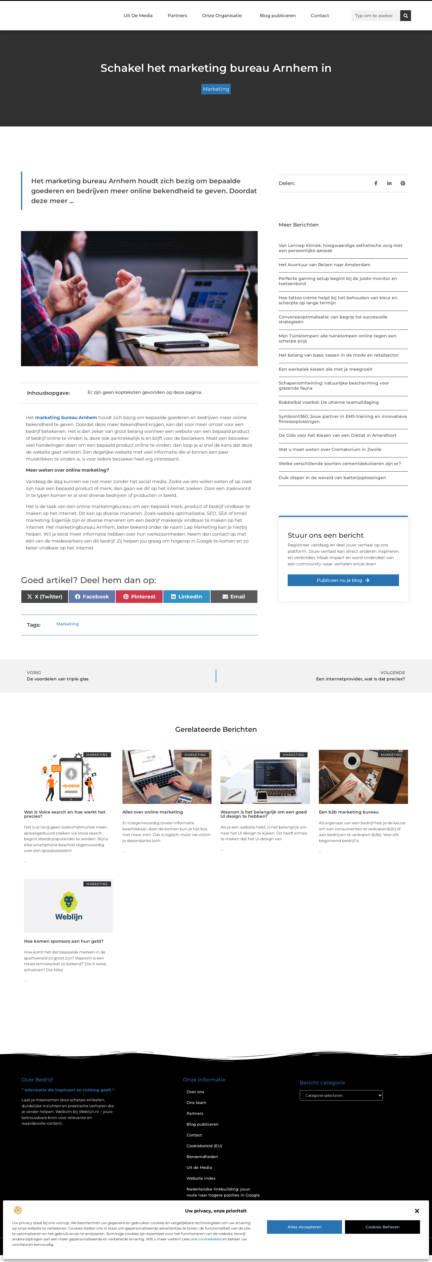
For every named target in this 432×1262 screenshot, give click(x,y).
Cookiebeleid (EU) (204, 1145)
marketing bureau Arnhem (66, 417)
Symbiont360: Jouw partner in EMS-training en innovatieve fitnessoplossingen (343, 419)
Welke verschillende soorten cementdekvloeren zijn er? (340, 463)
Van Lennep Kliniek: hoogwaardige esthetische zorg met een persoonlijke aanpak (341, 248)
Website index (201, 1178)
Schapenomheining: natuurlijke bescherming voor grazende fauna (334, 385)
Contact (320, 15)
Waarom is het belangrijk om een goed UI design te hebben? (263, 814)
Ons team (196, 1102)
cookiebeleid (209, 1239)
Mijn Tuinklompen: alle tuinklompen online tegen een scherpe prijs (338, 338)
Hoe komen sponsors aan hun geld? (64, 941)
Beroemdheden (202, 1156)
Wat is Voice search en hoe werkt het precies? (65, 814)
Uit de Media (199, 1167)
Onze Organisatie (223, 16)
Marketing (216, 89)
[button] (417, 1211)
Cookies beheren (383, 1226)
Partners (177, 15)
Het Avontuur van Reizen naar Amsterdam (324, 264)
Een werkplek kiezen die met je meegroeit (325, 369)
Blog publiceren (278, 15)
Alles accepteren (305, 1226)
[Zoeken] (405, 15)
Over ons (195, 1091)
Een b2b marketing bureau (349, 812)
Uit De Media (138, 15)
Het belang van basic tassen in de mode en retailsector (339, 355)
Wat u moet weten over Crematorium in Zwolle (330, 449)
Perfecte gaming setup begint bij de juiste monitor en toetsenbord (338, 281)
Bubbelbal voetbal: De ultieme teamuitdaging (329, 402)
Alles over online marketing (152, 812)
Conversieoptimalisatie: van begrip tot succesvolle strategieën (333, 319)
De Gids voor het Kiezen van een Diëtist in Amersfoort (338, 435)
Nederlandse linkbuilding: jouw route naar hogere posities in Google (223, 1192)
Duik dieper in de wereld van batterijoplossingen (332, 477)
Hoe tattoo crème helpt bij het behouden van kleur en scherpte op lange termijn (338, 300)
